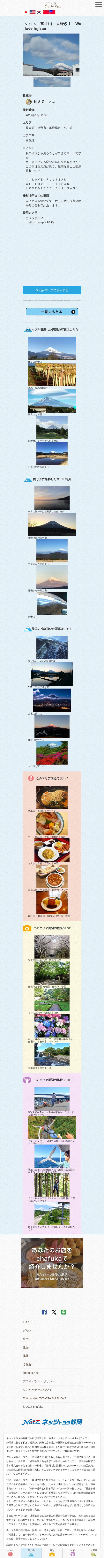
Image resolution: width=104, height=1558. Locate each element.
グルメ (27, 1330)
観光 (26, 1347)
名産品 (27, 1364)
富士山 (27, 1338)
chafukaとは (31, 1372)
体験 (26, 1355)
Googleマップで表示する (52, 290)
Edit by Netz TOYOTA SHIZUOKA (45, 1398)
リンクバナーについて (37, 1389)
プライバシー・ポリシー (39, 1381)
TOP (26, 1321)
